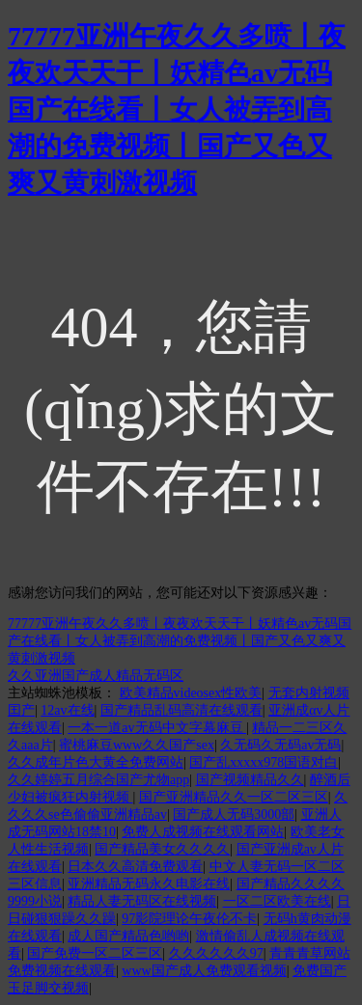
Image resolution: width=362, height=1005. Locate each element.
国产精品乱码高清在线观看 (181, 710)
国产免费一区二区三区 (94, 953)
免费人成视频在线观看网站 (203, 832)
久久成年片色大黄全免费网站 (95, 762)
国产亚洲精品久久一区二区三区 (233, 797)
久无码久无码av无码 (280, 745)
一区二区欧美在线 (277, 901)
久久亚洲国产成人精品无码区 (95, 675)
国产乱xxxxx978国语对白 (263, 762)
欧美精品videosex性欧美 (191, 693)
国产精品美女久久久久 (162, 849)
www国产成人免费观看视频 (204, 971)
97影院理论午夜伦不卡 (189, 918)
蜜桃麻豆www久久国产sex (136, 745)
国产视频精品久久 (250, 780)
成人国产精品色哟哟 (128, 936)
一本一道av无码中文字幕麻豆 (157, 727)
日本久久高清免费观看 (135, 866)
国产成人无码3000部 (233, 814)
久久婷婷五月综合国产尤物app (98, 780)
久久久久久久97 (216, 953)
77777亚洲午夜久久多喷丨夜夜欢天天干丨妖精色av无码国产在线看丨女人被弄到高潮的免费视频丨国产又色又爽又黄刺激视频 (177, 109)
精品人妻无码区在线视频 (142, 901)
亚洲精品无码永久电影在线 (149, 884)
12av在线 (67, 710)
